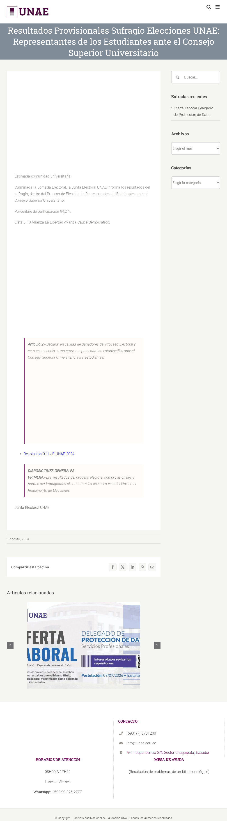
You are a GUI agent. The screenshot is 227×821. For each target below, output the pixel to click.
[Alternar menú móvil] (218, 7)
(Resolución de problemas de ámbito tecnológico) (169, 772)
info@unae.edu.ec (141, 743)
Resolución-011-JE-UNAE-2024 (49, 454)
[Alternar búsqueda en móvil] (208, 7)
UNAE (125, 818)
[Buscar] (177, 77)
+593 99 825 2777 (58, 792)
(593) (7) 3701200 (141, 733)
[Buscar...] (195, 77)
